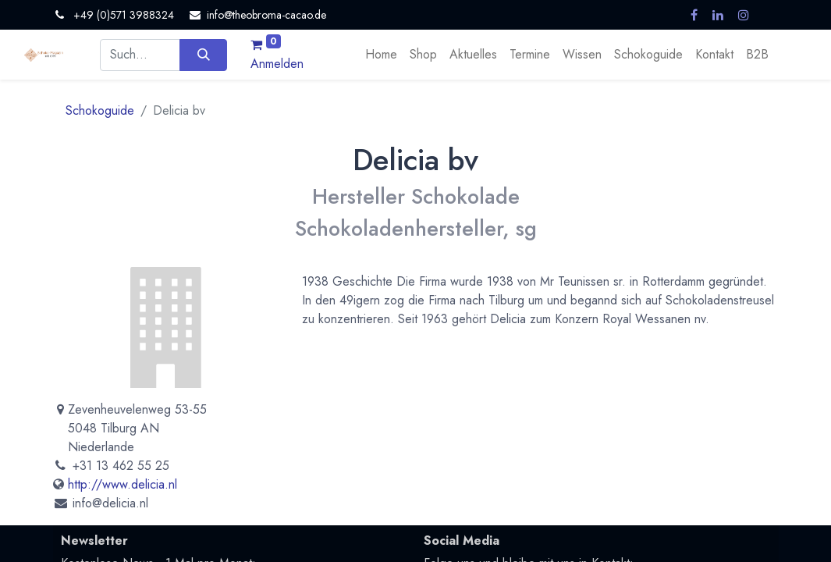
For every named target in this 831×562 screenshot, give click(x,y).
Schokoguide (100, 110)
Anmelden (277, 64)
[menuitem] (381, 54)
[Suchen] (203, 54)
